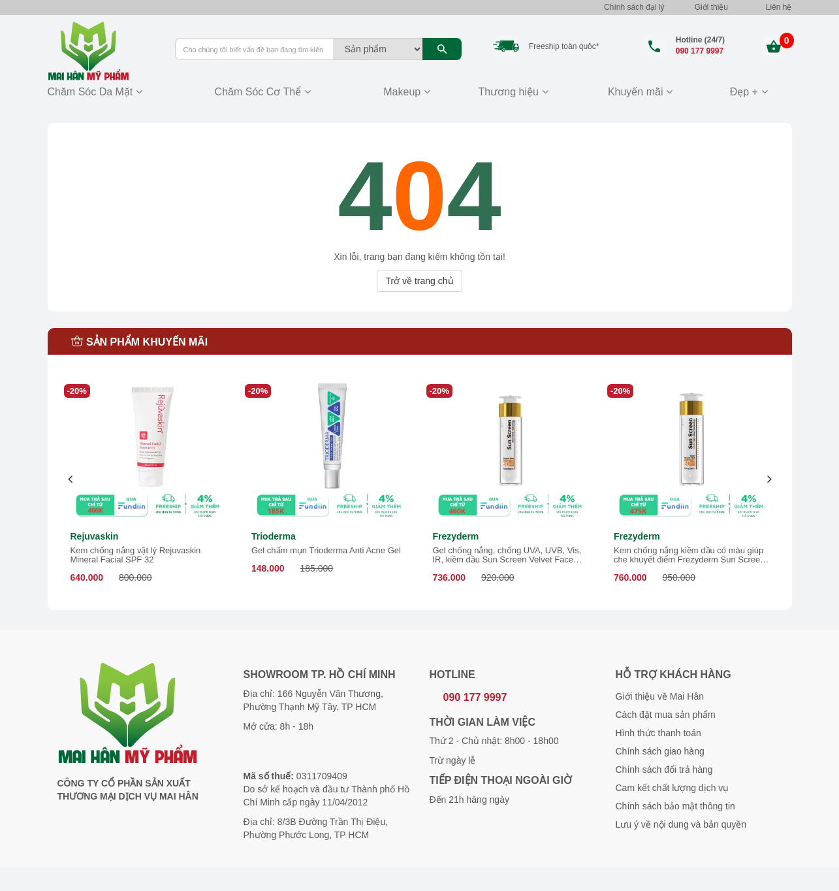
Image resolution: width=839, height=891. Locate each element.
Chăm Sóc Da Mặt (90, 91)
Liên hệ (779, 7)
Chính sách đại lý (634, 7)
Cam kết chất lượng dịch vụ (672, 788)
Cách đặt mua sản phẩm (666, 714)
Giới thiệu (711, 7)
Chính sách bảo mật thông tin (675, 806)
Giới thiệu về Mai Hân (660, 696)
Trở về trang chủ (419, 281)
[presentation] (70, 479)
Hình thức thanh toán (658, 733)
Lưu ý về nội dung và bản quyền (681, 824)
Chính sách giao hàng (660, 751)
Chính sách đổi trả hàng (664, 769)
